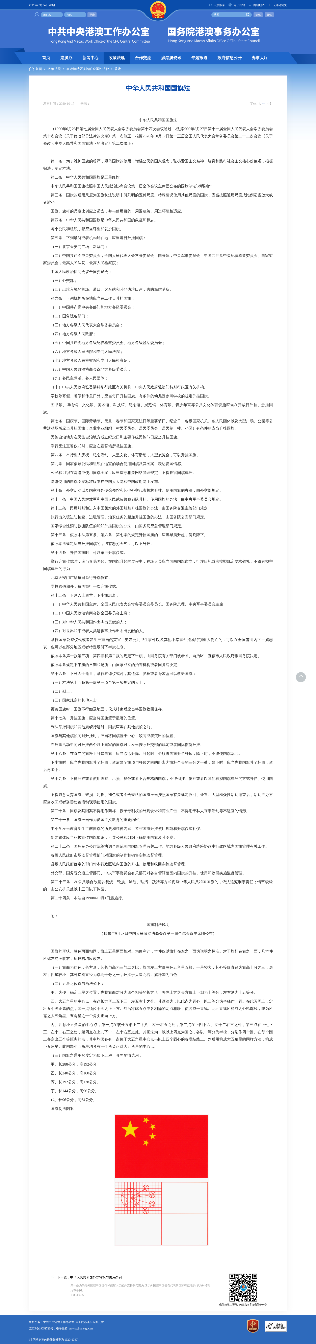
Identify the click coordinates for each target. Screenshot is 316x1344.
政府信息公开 (229, 58)
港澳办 (66, 58)
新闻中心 (90, 58)
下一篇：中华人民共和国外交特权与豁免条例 (89, 1277)
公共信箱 (217, 5)
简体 (258, 14)
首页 (46, 58)
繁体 (269, 14)
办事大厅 (260, 58)
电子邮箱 (236, 5)
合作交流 (143, 58)
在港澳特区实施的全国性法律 (88, 69)
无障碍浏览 (277, 5)
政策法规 (117, 58)
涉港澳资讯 (171, 58)
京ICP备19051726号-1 (42, 1328)
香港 (118, 69)
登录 (92, 14)
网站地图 (256, 5)
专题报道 (199, 58)
